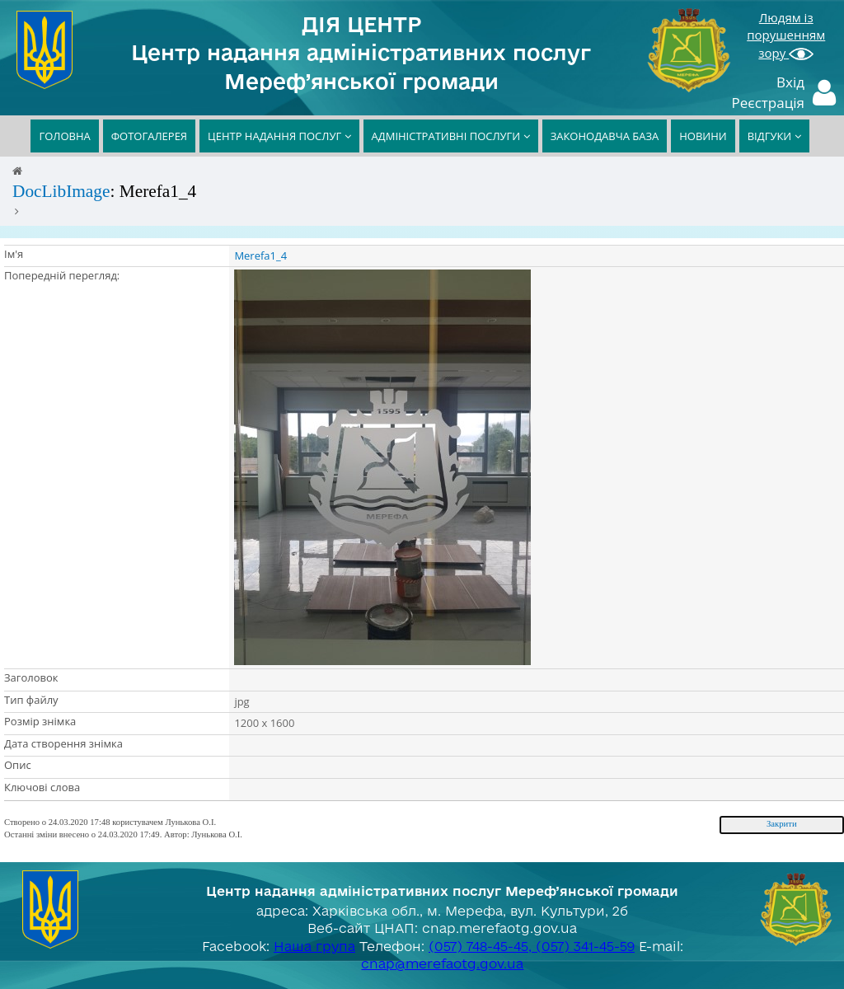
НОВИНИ (702, 136)
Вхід (790, 82)
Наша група (314, 946)
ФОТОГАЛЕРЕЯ (149, 136)
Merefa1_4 (260, 255)
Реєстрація (768, 102)
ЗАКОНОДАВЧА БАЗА (605, 136)
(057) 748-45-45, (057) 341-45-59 (532, 946)
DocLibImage (61, 191)
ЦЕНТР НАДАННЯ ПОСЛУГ (279, 136)
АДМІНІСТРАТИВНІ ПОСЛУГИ (451, 136)
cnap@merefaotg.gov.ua (442, 963)
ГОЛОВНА (64, 136)
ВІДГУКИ (774, 136)
